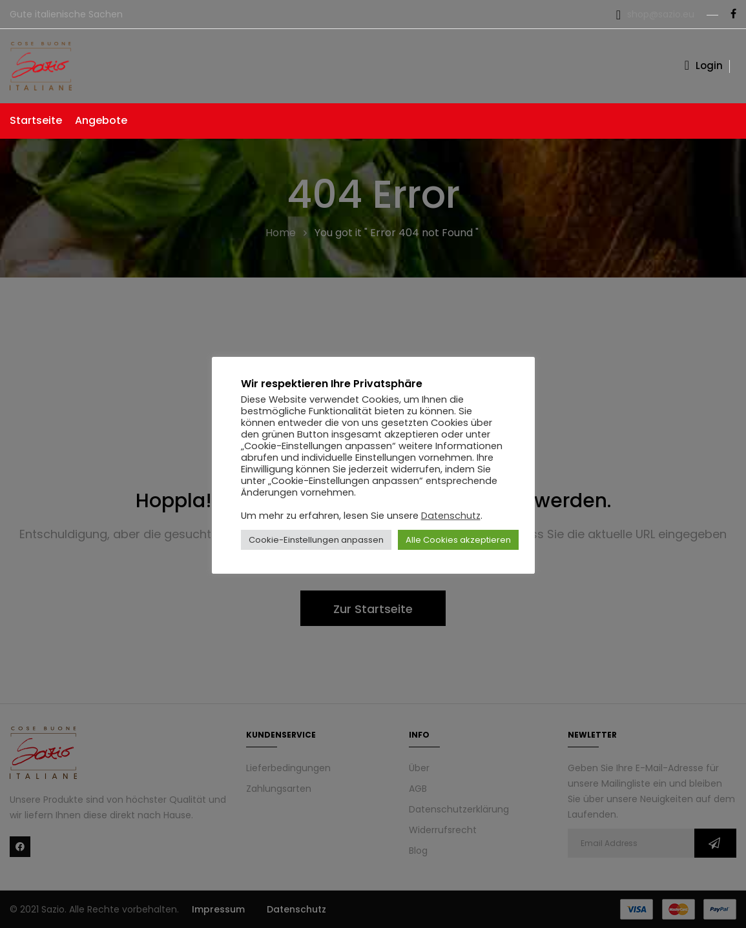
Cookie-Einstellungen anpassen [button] (316, 540)
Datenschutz (451, 515)
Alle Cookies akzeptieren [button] (458, 540)
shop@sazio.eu (660, 14)
